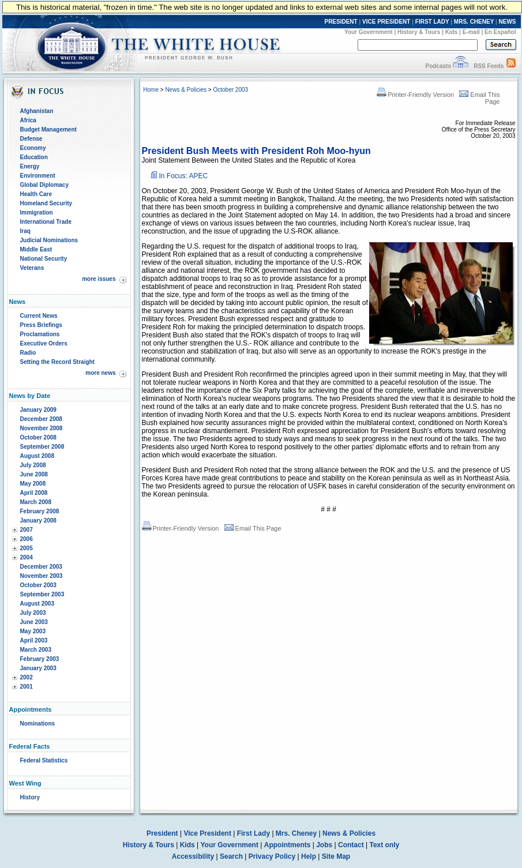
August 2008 (37, 456)
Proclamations (40, 334)
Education (34, 157)
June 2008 (34, 474)
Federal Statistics (44, 760)
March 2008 (35, 502)
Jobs (324, 845)
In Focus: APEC (183, 176)
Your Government (368, 32)
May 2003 (33, 631)
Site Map (336, 856)
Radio (28, 353)
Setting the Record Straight (57, 362)
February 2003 (39, 659)
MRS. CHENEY (474, 21)
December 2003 (41, 566)
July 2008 (33, 465)
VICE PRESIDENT (386, 21)
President (162, 833)
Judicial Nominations (49, 240)
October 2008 (38, 437)
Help (308, 856)
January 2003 (38, 668)
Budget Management (48, 129)
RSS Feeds (489, 66)
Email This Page (252, 528)
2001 (26, 686)
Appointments (287, 845)
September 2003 (42, 594)
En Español (500, 32)
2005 (26, 548)
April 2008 (34, 493)
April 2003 (34, 640)
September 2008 (42, 447)
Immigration (36, 212)
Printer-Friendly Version (415, 94)
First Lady (253, 833)
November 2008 (41, 428)
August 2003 (37, 603)
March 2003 (35, 650)
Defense (31, 139)
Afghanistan (37, 111)
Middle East (36, 249)
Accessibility (193, 856)
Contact (351, 845)
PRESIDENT (340, 21)
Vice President (207, 833)
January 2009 (38, 410)
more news (100, 373)
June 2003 (34, 622)
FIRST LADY (432, 21)
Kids (451, 32)
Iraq (25, 231)
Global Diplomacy (44, 185)
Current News (39, 316)
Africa (28, 120)
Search (231, 856)
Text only (384, 845)
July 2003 (33, 613)
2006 (26, 539)
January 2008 (38, 520)
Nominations (37, 723)
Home (151, 90)
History (30, 797)
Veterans (32, 268)
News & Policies (185, 90)
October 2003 (38, 585)
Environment (37, 175)
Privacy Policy (272, 856)
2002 (26, 677)
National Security (43, 258)
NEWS (507, 21)
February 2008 (39, 511)
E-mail (471, 32)
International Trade (46, 222)
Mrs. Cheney (296, 833)
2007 (26, 530)
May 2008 (33, 483)
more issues (98, 279)
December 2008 (41, 419)
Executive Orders (43, 343)
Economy (33, 148)
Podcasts (437, 66)
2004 (26, 557)
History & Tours (418, 32)
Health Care (36, 194)
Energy (30, 166)
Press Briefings (41, 325)
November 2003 (41, 576)
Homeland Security (46, 203)
